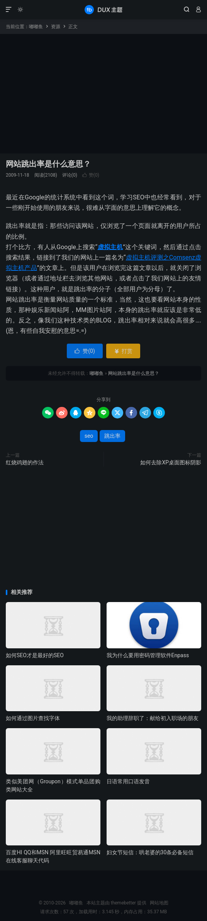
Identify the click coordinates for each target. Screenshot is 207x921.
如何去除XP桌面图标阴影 (170, 462)
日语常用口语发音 (128, 781)
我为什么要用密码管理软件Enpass (148, 655)
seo (89, 436)
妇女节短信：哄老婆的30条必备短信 (150, 852)
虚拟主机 (110, 247)
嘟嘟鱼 (103, 9)
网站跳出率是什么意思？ (48, 164)
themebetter (123, 903)
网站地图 (159, 903)
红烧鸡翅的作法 (25, 462)
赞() (90, 175)
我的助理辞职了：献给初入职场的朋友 (153, 718)
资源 (55, 26)
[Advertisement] (103, 92)
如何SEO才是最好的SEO (35, 655)
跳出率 (112, 436)
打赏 (123, 351)
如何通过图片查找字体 (33, 718)
